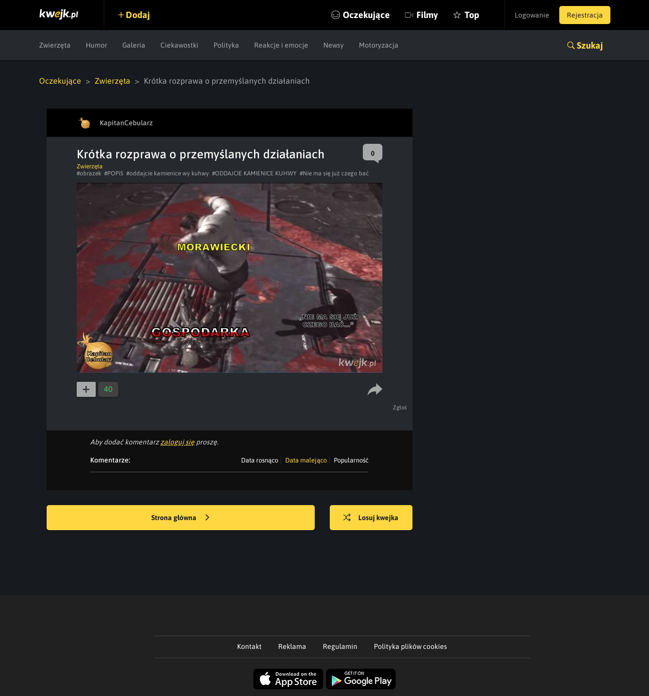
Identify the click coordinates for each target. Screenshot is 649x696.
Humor (96, 45)
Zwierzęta (55, 45)
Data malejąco (306, 460)
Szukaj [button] (590, 45)
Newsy (333, 45)
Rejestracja (585, 15)
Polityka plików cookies (410, 646)
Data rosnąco (259, 460)
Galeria (133, 45)
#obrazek (89, 173)
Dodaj (138, 15)
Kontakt (249, 646)
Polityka (226, 45)
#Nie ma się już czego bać (334, 173)
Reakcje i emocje (281, 45)
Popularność (351, 460)
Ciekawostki (179, 45)
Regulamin (340, 646)
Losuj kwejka (370, 518)
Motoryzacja (378, 45)
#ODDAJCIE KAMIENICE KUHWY (254, 173)
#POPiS (113, 173)
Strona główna (180, 518)
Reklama (292, 646)
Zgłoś (400, 407)
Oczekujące (366, 15)
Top (472, 15)
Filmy (427, 15)
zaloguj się (177, 442)
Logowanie (532, 15)
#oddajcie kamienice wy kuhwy (167, 173)
